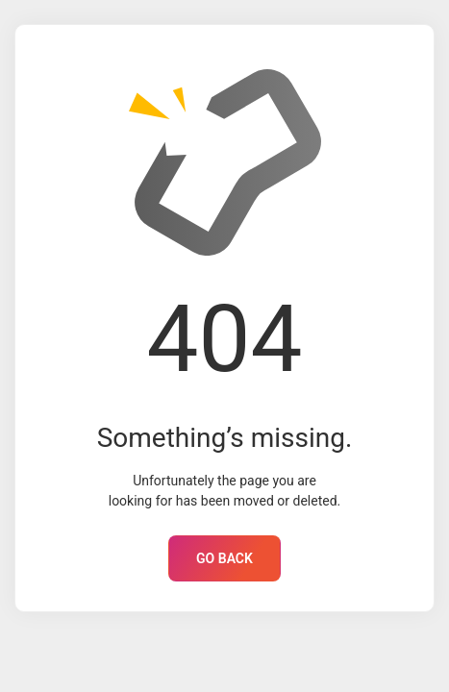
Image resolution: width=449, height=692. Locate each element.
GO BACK (224, 558)
